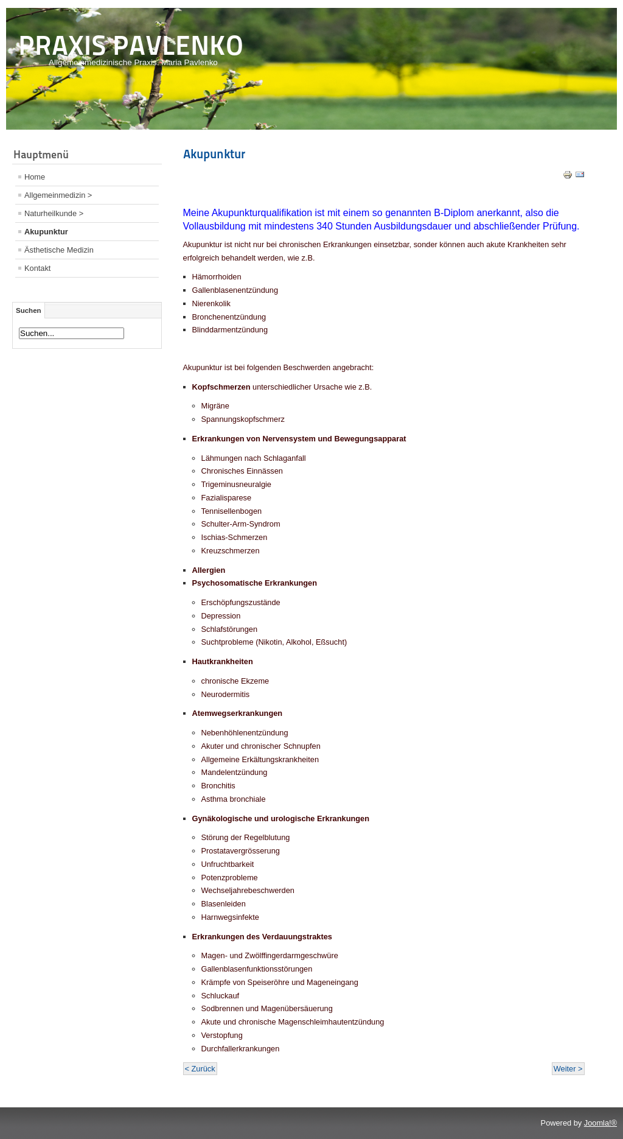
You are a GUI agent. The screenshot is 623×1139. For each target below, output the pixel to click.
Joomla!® (600, 1122)
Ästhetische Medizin (59, 249)
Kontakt (37, 268)
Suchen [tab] (28, 310)
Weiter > (568, 1068)
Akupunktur (46, 231)
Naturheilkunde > (53, 213)
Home (34, 176)
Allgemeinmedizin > (58, 195)
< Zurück (200, 1068)
